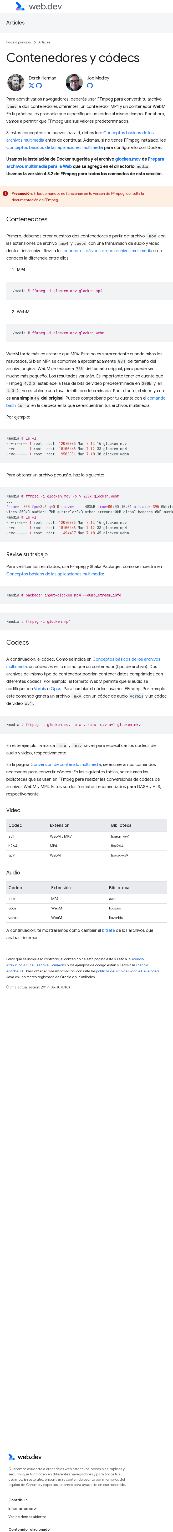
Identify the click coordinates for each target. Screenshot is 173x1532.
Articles (15, 22)
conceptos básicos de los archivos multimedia (108, 250)
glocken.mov (128, 159)
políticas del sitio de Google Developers (127, 971)
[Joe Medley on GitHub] (90, 87)
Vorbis (40, 689)
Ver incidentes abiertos (27, 1516)
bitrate (108, 930)
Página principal (19, 42)
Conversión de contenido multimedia (65, 764)
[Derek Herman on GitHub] (39, 87)
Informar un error (22, 1508)
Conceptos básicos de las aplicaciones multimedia (54, 147)
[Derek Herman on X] (31, 87)
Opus (56, 689)
